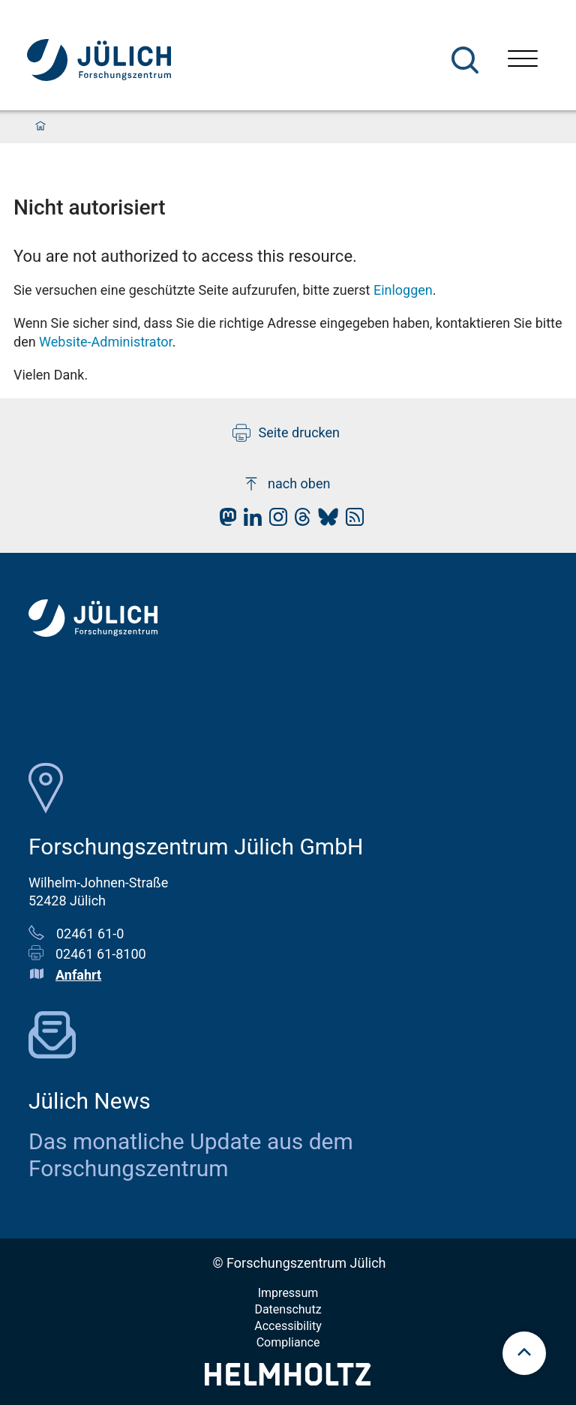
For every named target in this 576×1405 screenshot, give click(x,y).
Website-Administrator (105, 342)
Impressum (288, 1293)
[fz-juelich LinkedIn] (249, 521)
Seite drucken (286, 433)
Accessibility (288, 1326)
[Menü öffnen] (522, 60)
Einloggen (403, 290)
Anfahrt (78, 975)
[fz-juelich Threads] (298, 521)
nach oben (286, 484)
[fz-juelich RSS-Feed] (351, 521)
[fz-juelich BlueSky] (324, 521)
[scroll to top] (524, 1353)
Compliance (288, 1342)
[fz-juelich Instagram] (274, 521)
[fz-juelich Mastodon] (224, 521)
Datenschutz (287, 1309)
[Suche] (465, 60)
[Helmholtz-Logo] (287, 1380)
